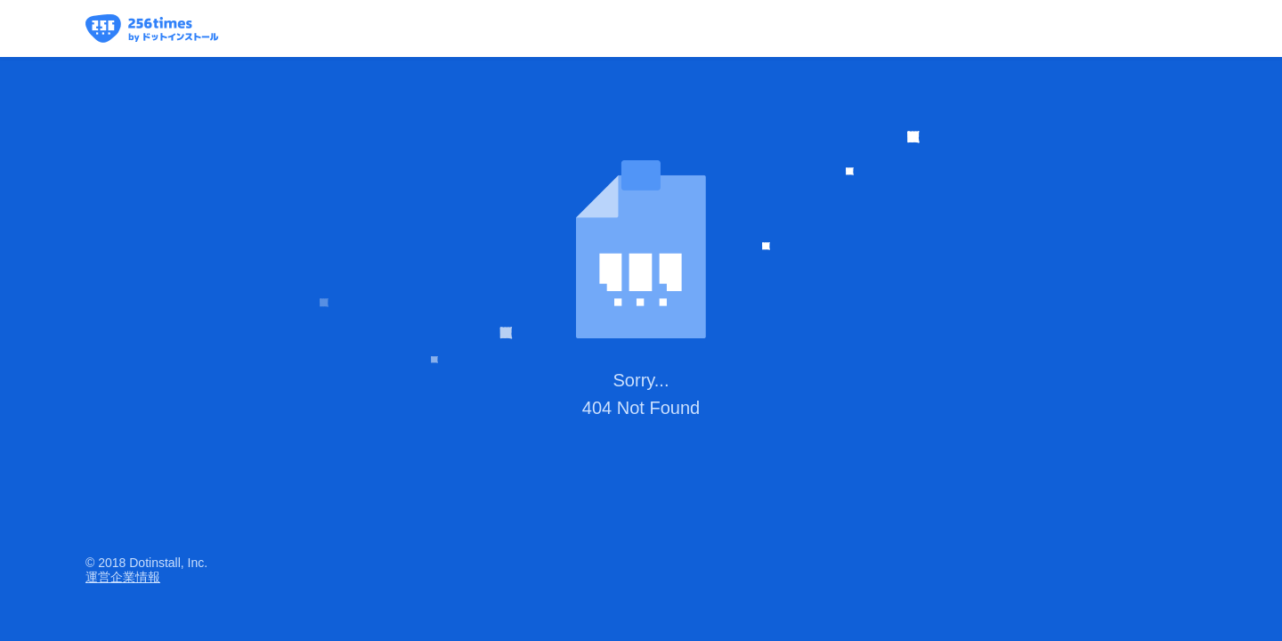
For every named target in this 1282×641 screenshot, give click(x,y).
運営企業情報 (122, 577)
